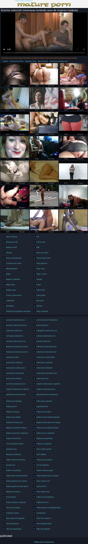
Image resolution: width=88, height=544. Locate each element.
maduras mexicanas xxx (46, 352)
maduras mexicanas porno (17, 352)
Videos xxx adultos (44, 444)
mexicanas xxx (42, 378)
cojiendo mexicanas (14, 331)
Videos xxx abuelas (14, 401)
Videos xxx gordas (13, 470)
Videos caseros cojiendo (16, 502)
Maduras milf (11, 247)
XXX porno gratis (13, 508)
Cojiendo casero (12, 513)
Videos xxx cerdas (43, 412)
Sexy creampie (42, 311)
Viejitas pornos (42, 502)
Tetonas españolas (14, 529)
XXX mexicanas (12, 524)
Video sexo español (44, 401)
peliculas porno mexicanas (47, 394)
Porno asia (40, 242)
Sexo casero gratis (43, 449)
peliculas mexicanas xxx (16, 394)
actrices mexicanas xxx (15, 320)
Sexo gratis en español (15, 518)
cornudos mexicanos (14, 336)
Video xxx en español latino (47, 428)
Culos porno (41, 486)
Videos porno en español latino (47, 508)
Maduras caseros (13, 492)
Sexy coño (40, 269)
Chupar (5, 61)
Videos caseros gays (44, 470)
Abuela (39, 279)
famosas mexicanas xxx (16, 341)
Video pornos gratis (44, 460)
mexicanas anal (12, 357)
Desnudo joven (12, 242)
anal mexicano (42, 325)
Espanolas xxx (42, 406)
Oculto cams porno (14, 295)
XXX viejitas (41, 454)
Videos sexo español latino (17, 476)
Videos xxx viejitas (13, 417)
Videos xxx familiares (45, 497)
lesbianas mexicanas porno (17, 346)
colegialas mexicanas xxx (46, 331)
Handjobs (10, 306)
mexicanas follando (44, 368)
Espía (8, 274)
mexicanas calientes (14, 362)
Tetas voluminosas (13, 258)
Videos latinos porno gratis (47, 476)
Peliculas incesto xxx (14, 422)
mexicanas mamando (15, 373)
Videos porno (11, 406)
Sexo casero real (43, 481)
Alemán (39, 306)
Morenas (40, 301)
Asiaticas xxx (11, 449)
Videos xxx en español (45, 433)
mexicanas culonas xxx (15, 368)
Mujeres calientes (13, 279)
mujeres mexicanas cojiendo (17, 389)
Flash (38, 285)
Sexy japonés (41, 263)
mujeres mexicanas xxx (45, 389)
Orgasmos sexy (30, 61)
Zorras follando (42, 465)
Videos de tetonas (13, 438)
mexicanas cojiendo (44, 362)
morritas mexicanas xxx (15, 384)
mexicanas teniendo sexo (59, 61)
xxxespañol (41, 513)
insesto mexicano (43, 341)
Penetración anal (43, 258)
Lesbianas (10, 301)
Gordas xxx (10, 465)
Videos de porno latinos (15, 460)
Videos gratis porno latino (16, 481)
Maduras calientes (13, 454)
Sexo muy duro (42, 253)
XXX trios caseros (43, 518)
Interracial (40, 290)
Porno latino (11, 497)
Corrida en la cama (16, 61)
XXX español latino (44, 524)
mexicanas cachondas (45, 357)
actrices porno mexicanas (46, 320)
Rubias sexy (11, 290)
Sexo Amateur (43, 61)
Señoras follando (43, 529)
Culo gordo (40, 295)
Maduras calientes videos (16, 428)
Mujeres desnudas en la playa (47, 422)
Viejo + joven (41, 274)
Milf (37, 247)
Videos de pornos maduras (17, 433)
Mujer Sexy (10, 285)
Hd (37, 237)
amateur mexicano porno (16, 325)
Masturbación (12, 269)
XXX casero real (42, 492)
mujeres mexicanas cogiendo (47, 384)
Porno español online (14, 444)
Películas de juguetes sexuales (17, 311)
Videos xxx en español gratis (47, 417)
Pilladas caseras (12, 412)
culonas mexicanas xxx (45, 336)
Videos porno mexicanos (24, 1)
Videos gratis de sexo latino (17, 486)
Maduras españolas (44, 438)
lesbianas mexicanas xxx (46, 346)
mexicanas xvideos (14, 378)
